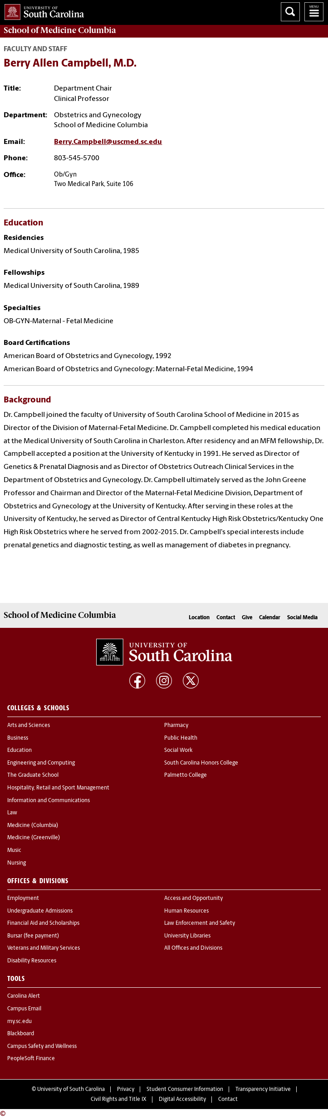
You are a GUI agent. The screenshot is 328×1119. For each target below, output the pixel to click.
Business (17, 738)
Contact (225, 618)
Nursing (16, 863)
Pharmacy (176, 725)
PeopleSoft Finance (31, 1059)
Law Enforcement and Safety (199, 923)
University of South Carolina (71, 1089)
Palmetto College (185, 775)
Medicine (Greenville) (33, 838)
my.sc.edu (19, 1021)
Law (12, 813)
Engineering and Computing (41, 763)
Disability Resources (31, 961)
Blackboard (20, 1034)
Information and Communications (48, 800)
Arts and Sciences (28, 725)
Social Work (178, 750)
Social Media (302, 618)
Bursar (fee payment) (33, 936)
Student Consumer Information (185, 1089)
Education (19, 750)
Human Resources (186, 911)
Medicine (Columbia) (32, 825)
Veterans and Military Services (43, 948)
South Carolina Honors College (201, 763)
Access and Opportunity (193, 898)
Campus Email (24, 1009)
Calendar (269, 618)
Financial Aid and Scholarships (43, 923)
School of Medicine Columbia (60, 30)
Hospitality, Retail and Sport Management (58, 788)
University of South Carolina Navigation (313, 11)
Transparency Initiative (263, 1089)
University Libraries (187, 936)
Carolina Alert (23, 996)
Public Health (180, 738)
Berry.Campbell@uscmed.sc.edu (108, 142)
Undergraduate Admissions (40, 911)
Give (247, 618)
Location (199, 618)
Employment (23, 898)
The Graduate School (33, 775)
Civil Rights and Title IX (119, 1099)
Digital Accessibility (182, 1099)
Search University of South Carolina (290, 11)
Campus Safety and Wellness (42, 1046)
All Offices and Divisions (193, 948)
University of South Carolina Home (42, 10)
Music (14, 850)
